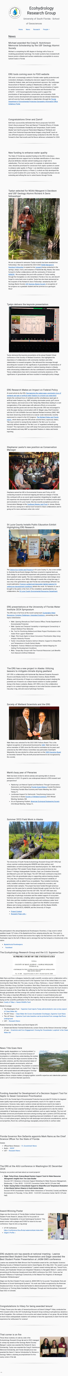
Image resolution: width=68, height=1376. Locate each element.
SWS (43, 745)
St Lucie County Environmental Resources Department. (38, 591)
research (39, 267)
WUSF (12, 1148)
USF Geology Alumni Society (36, 284)
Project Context (16, 911)
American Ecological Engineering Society (45, 801)
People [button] (45, 29)
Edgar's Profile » (9, 1233)
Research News (14, 1021)
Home (20, 29)
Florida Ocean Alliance (39, 787)
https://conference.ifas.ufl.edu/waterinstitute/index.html (23, 1230)
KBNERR (11, 274)
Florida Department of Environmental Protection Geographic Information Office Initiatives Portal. (33, 101)
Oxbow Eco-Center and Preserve (21, 570)
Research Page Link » (18, 914)
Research (36, 29)
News (28, 29)
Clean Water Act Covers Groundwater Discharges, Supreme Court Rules (41, 1014)
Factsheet (8, 948)
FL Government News (29, 1146)
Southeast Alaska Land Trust (37, 504)
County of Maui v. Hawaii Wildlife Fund (17, 1002)
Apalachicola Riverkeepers (13, 944)
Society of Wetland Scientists (36, 797)
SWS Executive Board (53, 752)
